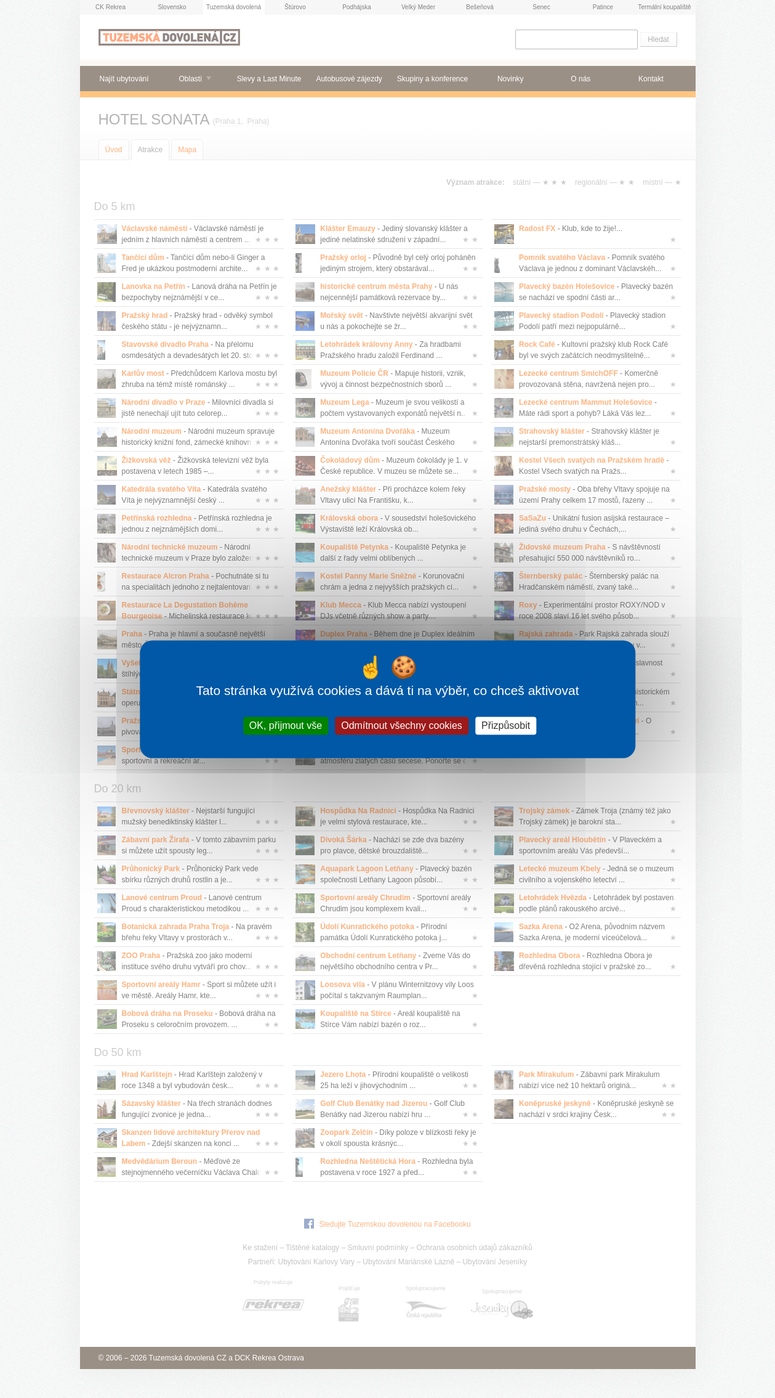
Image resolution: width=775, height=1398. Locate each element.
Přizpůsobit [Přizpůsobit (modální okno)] (505, 725)
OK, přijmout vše (285, 725)
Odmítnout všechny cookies (401, 725)
